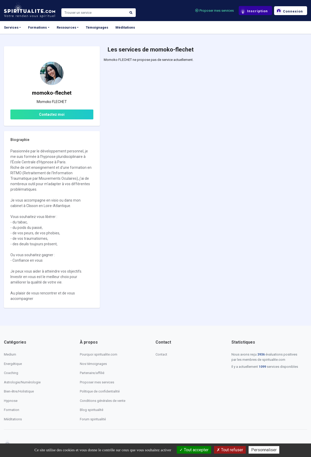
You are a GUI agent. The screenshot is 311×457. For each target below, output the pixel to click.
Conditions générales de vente (102, 401)
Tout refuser (230, 449)
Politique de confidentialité (100, 391)
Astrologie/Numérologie (22, 382)
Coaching (11, 373)
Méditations (125, 27)
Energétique (13, 364)
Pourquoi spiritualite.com (98, 354)
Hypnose (10, 401)
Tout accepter (194, 449)
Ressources (66, 27)
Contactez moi (51, 114)
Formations (37, 27)
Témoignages (97, 27)
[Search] (93, 12)
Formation (11, 410)
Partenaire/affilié (92, 373)
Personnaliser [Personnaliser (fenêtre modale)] (264, 449)
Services (11, 27)
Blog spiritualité (91, 410)
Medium (10, 354)
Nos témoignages (93, 364)
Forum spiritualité (93, 419)
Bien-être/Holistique (19, 391)
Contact (161, 354)
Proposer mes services (214, 10)
